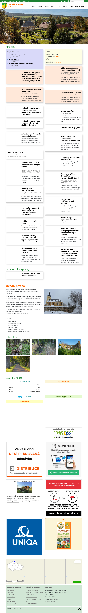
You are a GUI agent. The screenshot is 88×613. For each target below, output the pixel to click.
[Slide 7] (35, 41)
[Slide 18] (67, 41)
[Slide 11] (47, 41)
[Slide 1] (17, 41)
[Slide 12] (50, 41)
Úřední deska (10, 592)
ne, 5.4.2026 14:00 (17, 56)
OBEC (33, 7)
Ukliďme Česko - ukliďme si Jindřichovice (31, 90)
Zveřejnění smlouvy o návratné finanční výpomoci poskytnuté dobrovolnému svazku (29, 239)
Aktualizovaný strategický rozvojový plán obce (31, 135)
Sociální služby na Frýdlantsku (63, 433)
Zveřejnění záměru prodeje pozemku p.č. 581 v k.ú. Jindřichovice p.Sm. (31, 123)
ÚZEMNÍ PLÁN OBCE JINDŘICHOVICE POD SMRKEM (29, 251)
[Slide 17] (64, 41)
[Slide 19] (70, 41)
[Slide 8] (38, 41)
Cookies (9, 599)
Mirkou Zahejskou (16, 500)
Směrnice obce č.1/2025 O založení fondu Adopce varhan (30, 164)
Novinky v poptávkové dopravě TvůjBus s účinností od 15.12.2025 (70, 176)
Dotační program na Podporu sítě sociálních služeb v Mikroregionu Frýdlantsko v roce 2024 (69, 252)
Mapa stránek (11, 601)
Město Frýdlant (30, 595)
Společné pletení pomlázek (71, 92)
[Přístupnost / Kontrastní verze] (62, 1)
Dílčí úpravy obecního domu (29, 222)
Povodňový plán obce (63, 397)
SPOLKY (65, 7)
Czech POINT (11, 595)
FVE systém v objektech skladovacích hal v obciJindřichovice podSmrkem (30, 211)
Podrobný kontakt (50, 601)
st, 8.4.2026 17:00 (14, 60)
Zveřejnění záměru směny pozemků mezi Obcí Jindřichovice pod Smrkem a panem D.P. (31, 111)
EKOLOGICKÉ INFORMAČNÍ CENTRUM (24, 481)
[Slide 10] (44, 41)
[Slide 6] (32, 41)
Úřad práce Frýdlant (31, 603)
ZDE (27, 314)
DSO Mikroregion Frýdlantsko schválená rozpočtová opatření (69, 220)
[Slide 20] (73, 41)
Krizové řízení (24, 401)
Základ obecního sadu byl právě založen (70, 158)
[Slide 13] (53, 41)
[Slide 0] (14, 41)
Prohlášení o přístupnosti (14, 604)
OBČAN (40, 7)
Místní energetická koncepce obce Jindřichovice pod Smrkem (70, 138)
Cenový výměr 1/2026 (15, 152)
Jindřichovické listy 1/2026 (70, 128)
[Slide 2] (20, 41)
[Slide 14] (56, 41)
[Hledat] (77, 1)
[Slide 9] (41, 41)
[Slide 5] (29, 41)
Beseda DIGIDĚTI (67, 111)
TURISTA (81, 7)
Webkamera (64, 382)
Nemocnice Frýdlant (31, 597)
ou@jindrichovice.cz (54, 599)
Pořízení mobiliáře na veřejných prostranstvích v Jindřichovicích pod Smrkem (70, 232)
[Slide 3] (23, 41)
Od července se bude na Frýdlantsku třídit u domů (70, 69)
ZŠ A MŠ (59, 7)
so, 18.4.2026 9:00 (21, 65)
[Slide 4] (26, 41)
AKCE (52, 7)
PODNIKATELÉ (74, 7)
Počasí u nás (24, 387)
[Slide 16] (61, 41)
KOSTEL (46, 7)
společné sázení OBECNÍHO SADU (28, 189)
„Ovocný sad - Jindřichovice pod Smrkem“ (67, 201)
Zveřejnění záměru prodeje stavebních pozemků (31, 275)
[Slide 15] (58, 41)
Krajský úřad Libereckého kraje (34, 592)
